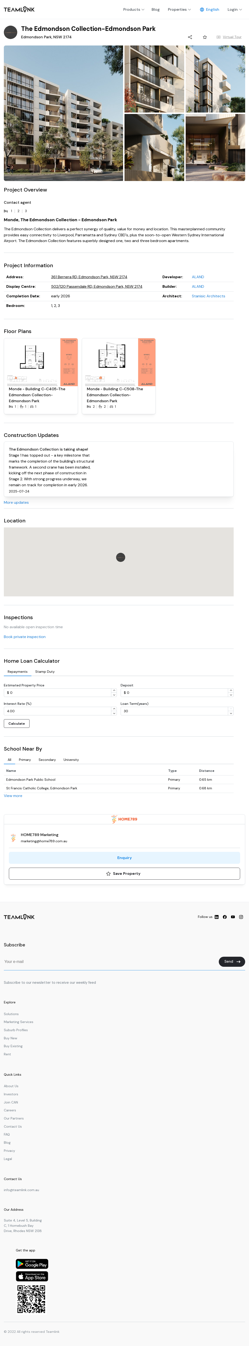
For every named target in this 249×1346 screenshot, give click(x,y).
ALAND (198, 276)
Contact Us (13, 1126)
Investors (11, 1094)
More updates (16, 502)
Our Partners (14, 1118)
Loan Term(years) (134, 703)
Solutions (11, 1014)
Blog (7, 1142)
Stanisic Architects (208, 296)
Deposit (127, 685)
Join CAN (11, 1102)
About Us (11, 1086)
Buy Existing (13, 1046)
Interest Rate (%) (17, 703)
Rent (7, 1054)
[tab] (17, 671)
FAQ (7, 1134)
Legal (8, 1159)
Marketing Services (18, 1022)
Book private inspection (25, 636)
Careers (10, 1110)
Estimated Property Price (24, 685)
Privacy (9, 1150)
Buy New (10, 1038)
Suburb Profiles (16, 1030)
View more (13, 795)
